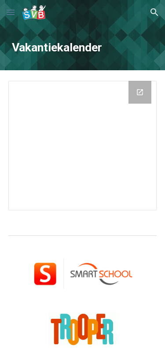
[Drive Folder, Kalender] (82, 145)
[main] (82, 47)
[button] (10, 12)
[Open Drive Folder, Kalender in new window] (139, 92)
